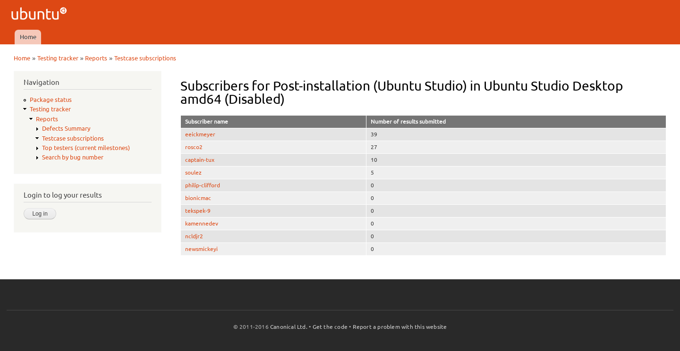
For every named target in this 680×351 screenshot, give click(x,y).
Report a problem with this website (400, 327)
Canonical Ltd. (288, 327)
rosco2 (194, 147)
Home (28, 36)
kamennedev (201, 223)
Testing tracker (57, 58)
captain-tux (199, 160)
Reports (96, 58)
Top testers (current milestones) (86, 147)
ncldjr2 (194, 236)
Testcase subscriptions (145, 58)
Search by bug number (72, 157)
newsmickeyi (201, 249)
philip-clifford (202, 185)
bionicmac (198, 198)
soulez (193, 172)
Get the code (330, 327)
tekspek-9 (198, 211)
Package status (51, 99)
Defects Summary (66, 128)
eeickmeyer (200, 134)
